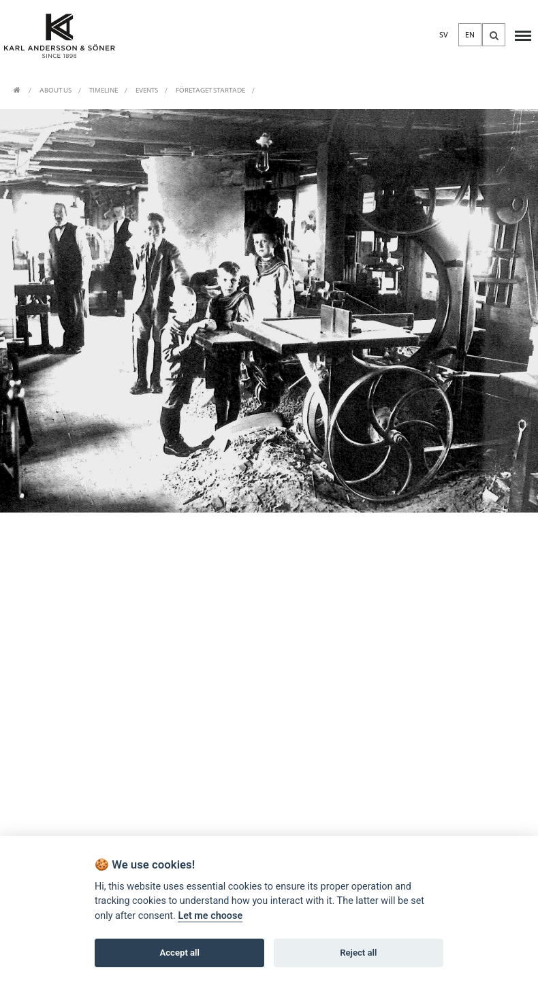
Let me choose (210, 916)
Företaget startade (210, 90)
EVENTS (147, 90)
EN (470, 34)
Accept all (180, 952)
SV (443, 34)
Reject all (358, 952)
